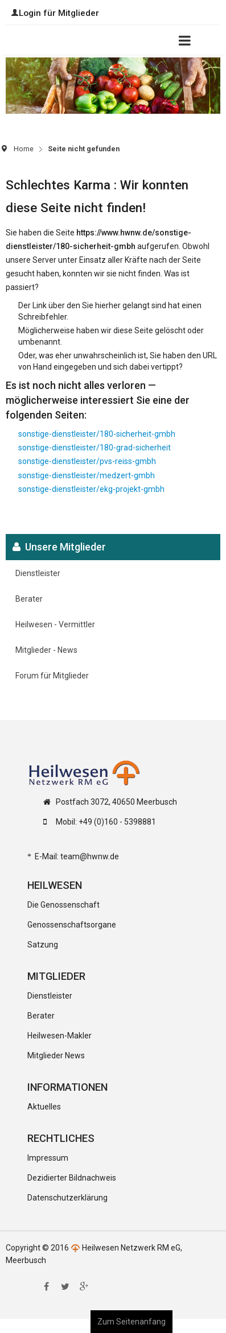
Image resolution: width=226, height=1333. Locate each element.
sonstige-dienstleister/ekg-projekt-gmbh (91, 489)
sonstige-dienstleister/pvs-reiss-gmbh (87, 461)
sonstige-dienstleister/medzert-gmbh (86, 475)
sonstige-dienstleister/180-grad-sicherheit (94, 447)
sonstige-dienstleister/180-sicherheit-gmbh (96, 433)
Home (24, 148)
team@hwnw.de (89, 856)
